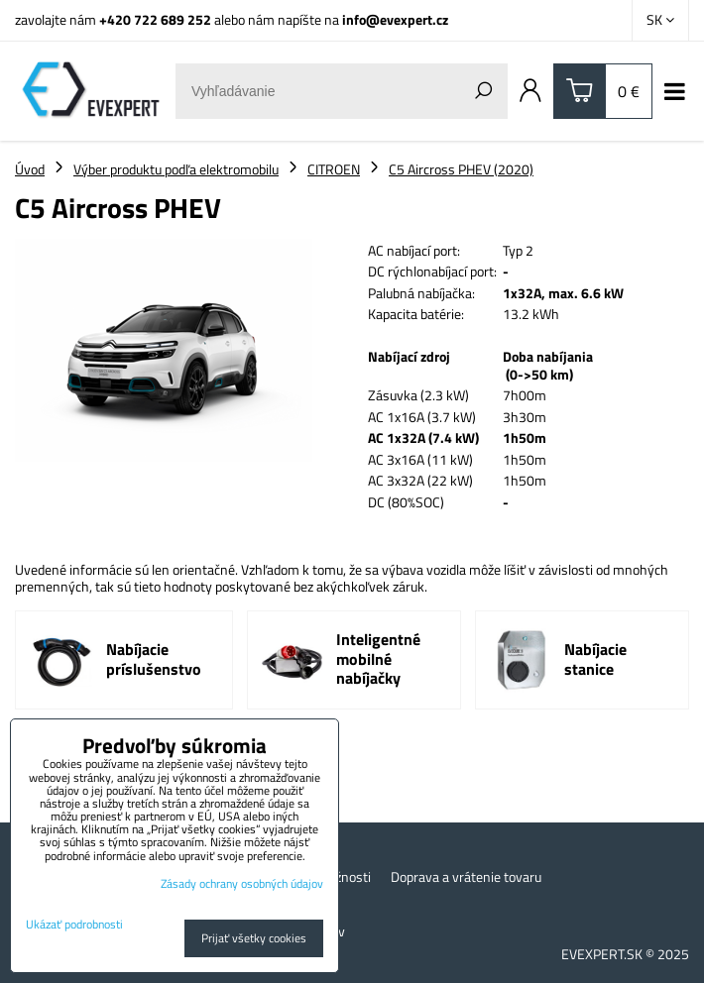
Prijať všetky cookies (253, 937)
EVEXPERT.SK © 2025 (625, 953)
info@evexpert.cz (395, 19)
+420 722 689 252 (155, 19)
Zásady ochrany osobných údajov (242, 883)
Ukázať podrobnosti (74, 924)
